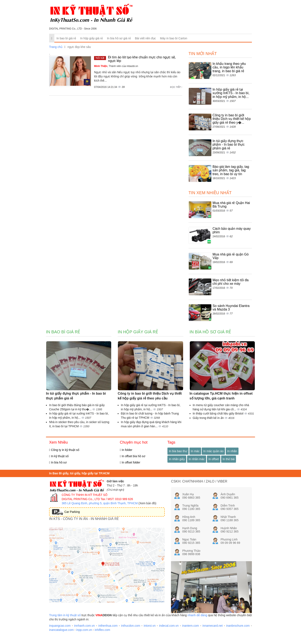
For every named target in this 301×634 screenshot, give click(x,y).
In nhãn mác (197, 459)
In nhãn (232, 451)
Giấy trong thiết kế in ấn (209, 418)
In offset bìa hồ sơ (132, 456)
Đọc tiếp (176, 87)
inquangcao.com (60, 625)
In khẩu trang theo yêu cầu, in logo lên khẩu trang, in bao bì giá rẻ (229, 67)
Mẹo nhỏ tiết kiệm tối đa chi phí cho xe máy (231, 282)
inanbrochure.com (238, 625)
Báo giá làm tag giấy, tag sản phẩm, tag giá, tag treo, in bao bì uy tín (231, 170)
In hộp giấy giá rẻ (91, 38)
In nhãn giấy (177, 459)
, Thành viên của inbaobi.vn (116, 66)
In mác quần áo (213, 451)
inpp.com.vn (84, 629)
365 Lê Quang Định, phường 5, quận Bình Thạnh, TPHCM (100, 503)
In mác (195, 451)
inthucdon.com (130, 625)
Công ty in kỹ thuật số (64, 450)
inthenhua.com (108, 625)
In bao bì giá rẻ (66, 38)
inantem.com (190, 625)
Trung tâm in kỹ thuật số (65, 615)
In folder (126, 450)
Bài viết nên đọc (145, 38)
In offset (213, 459)
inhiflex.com (102, 629)
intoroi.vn (150, 625)
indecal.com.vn (169, 625)
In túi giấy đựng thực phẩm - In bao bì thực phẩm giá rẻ (229, 144)
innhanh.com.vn (84, 625)
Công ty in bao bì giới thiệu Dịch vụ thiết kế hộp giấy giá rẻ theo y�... (232, 118)
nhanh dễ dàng (197, 615)
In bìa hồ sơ (58, 462)
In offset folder (130, 462)
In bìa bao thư (178, 451)
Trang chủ (55, 47)
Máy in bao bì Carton (173, 38)
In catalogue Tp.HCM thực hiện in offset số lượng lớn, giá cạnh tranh (221, 396)
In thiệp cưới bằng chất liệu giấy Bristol (218, 413)
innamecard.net (213, 625)
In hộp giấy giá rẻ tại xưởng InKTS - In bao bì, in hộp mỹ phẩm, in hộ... (231, 93)
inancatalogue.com (61, 629)
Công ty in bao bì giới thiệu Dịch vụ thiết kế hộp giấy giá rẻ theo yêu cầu (150, 396)
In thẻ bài (229, 459)
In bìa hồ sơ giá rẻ (119, 38)
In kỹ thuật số (59, 456)
